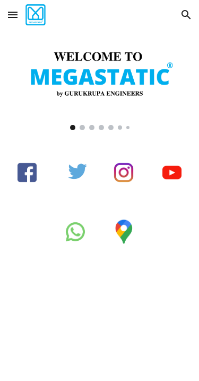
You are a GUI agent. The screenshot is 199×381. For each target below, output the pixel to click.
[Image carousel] (99, 86)
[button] (12, 14)
